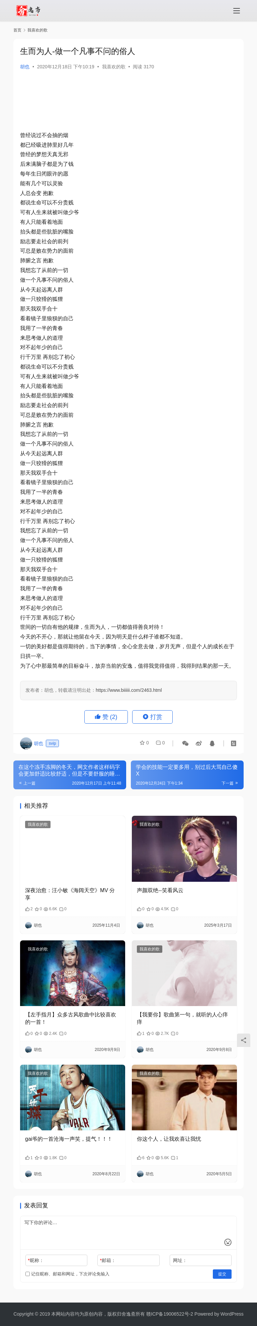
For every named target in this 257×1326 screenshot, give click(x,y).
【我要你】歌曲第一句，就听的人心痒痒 (182, 1018)
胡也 (24, 66)
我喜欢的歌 (113, 66)
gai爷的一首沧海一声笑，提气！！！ (68, 1139)
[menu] (237, 11)
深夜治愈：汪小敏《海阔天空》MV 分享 (70, 894)
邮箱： (108, 1260)
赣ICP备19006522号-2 (169, 1314)
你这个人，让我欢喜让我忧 (169, 1139)
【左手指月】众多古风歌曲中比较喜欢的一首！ (70, 1018)
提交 (222, 1274)
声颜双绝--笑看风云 (160, 890)
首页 (17, 30)
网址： (180, 1260)
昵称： (36, 1260)
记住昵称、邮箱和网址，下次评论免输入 (67, 1273)
